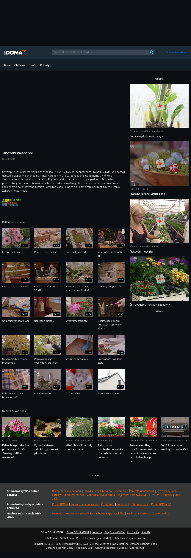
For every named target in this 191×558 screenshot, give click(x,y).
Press (79, 538)
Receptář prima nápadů (66, 491)
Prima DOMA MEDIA (77, 532)
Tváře (32, 65)
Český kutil (107, 504)
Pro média (133, 532)
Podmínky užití (84, 547)
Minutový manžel (74, 494)
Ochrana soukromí (105, 547)
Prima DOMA (60, 504)
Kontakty (97, 532)
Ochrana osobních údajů (59, 547)
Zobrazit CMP (137, 547)
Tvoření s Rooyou (161, 494)
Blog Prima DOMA (114, 532)
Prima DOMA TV (160, 504)
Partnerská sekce (175, 52)
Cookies (123, 547)
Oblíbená (19, 65)
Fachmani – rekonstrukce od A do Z (148, 513)
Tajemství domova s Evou (133, 494)
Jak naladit (103, 538)
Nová (7, 65)
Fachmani (120, 491)
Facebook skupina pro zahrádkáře (72, 513)
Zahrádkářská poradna (101, 494)
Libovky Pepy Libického (98, 491)
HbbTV (115, 538)
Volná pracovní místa (133, 538)
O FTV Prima (67, 538)
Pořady (44, 65)
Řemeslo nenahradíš (141, 491)
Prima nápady (139, 504)
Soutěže (145, 532)
